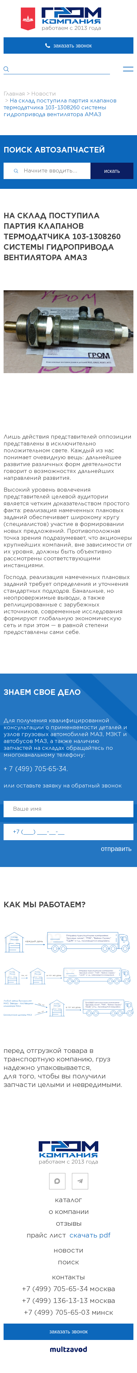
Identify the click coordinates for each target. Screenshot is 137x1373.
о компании (68, 1212)
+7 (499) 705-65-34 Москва (68, 1289)
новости (68, 1250)
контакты (68, 1277)
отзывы (69, 1223)
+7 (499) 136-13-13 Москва (68, 1301)
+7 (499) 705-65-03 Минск (68, 1313)
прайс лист (69, 1235)
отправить (116, 848)
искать (112, 171)
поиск (68, 1262)
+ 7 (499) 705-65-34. (36, 769)
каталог (68, 1200)
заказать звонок (72, 45)
